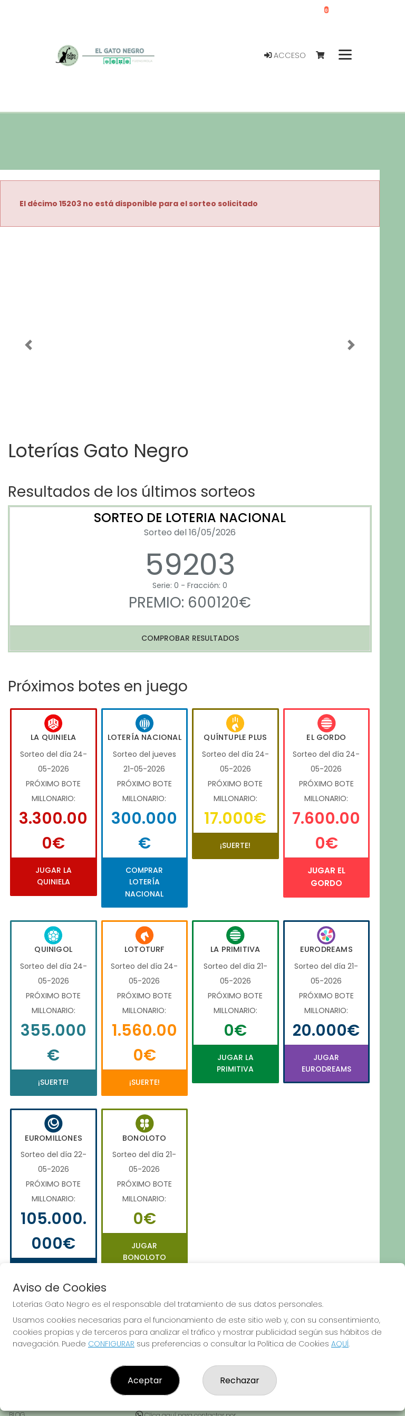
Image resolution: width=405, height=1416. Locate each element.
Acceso (285, 55)
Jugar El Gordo (326, 877)
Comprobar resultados (190, 638)
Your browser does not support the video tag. (190, 330)
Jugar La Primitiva (235, 1063)
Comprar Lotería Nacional (144, 882)
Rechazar (239, 1380)
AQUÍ (340, 1343)
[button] (28, 345)
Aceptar (145, 1380)
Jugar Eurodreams (326, 1063)
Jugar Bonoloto (144, 1251)
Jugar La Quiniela (53, 876)
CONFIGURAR (111, 1343)
